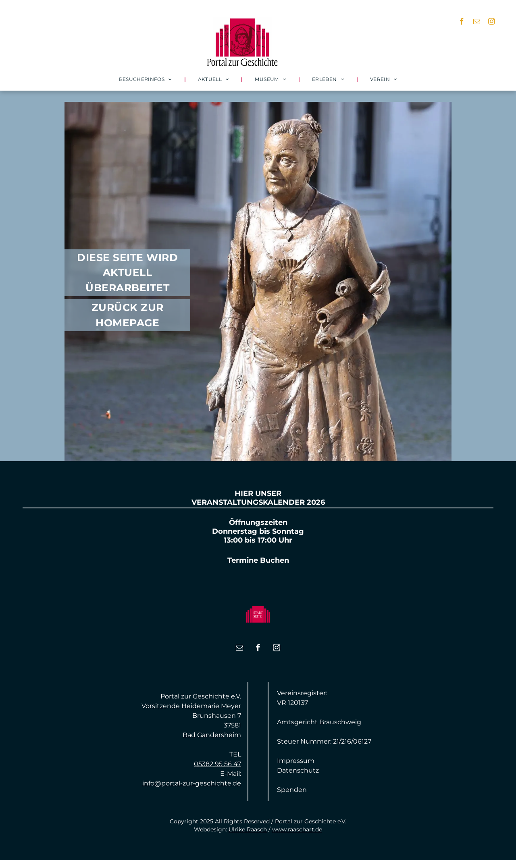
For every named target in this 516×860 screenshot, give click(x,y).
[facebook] (462, 23)
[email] (477, 23)
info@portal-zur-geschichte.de (191, 783)
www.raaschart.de (297, 829)
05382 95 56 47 (217, 764)
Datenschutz (298, 770)
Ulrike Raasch (248, 829)
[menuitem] (146, 79)
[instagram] (492, 23)
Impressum (295, 761)
